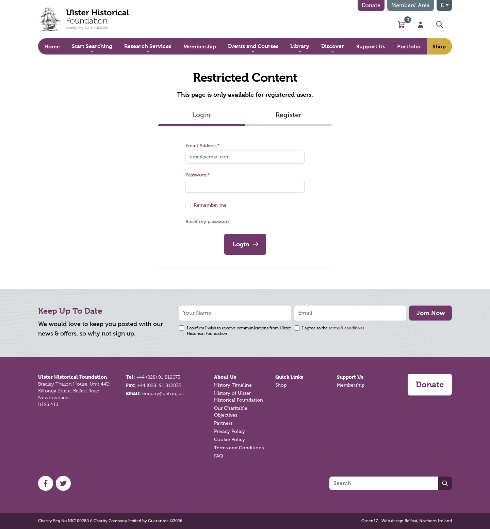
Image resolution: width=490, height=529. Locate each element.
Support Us (350, 377)
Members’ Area (410, 5)
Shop (281, 385)
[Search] (383, 483)
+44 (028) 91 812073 (158, 377)
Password (197, 174)
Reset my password (207, 221)
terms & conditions (346, 328)
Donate (371, 5)
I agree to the (333, 328)
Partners (223, 423)
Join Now (430, 312)
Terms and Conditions (239, 447)
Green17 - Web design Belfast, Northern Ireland (406, 520)
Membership (350, 385)
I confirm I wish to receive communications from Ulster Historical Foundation (239, 331)
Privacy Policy (229, 431)
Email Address (202, 145)
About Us (225, 377)
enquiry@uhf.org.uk (163, 393)
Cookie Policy (229, 439)
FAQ (218, 455)
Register (288, 115)
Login (201, 115)
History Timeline (233, 385)
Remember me (210, 205)
